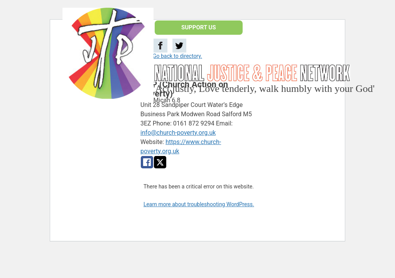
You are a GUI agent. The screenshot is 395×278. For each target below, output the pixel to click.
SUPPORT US (198, 27)
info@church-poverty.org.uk (178, 132)
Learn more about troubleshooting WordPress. (198, 204)
